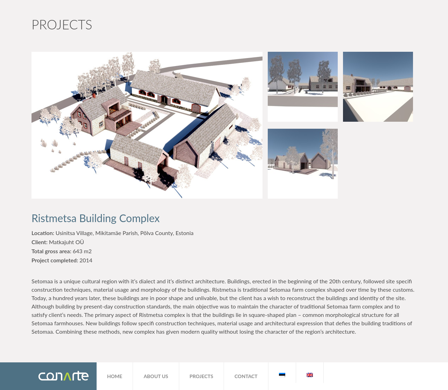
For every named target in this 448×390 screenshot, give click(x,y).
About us (156, 376)
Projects (202, 376)
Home (114, 376)
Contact (246, 376)
